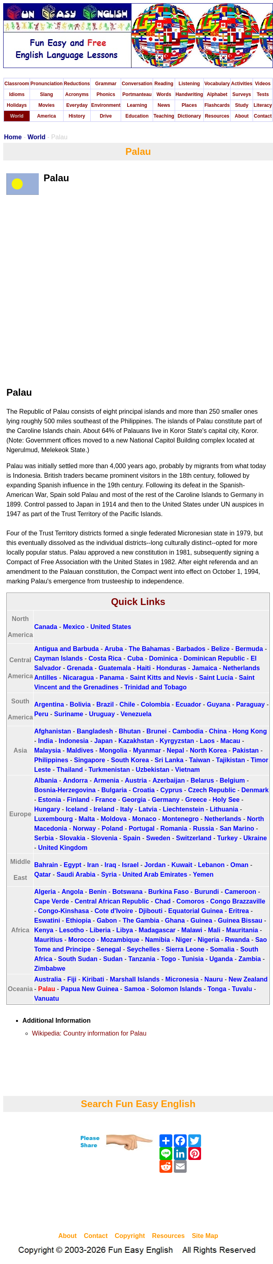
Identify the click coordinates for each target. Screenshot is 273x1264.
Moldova (114, 818)
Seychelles (143, 949)
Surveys (241, 94)
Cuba (135, 658)
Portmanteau (136, 94)
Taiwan (199, 760)
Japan (103, 740)
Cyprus (171, 790)
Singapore (89, 760)
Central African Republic (112, 901)
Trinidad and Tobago (155, 687)
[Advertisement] (138, 1204)
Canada (45, 626)
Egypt (72, 864)
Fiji (71, 979)
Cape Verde (51, 901)
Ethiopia (78, 920)
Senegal (109, 949)
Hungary (47, 809)
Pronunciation (46, 83)
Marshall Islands (135, 979)
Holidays (17, 105)
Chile (127, 704)
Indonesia (74, 740)
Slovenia (104, 838)
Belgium (232, 780)
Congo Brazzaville (237, 901)
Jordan (154, 864)
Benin (97, 891)
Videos (263, 83)
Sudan (113, 959)
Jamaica (204, 668)
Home (13, 137)
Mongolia (113, 750)
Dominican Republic (214, 658)
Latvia (148, 809)
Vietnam (187, 769)
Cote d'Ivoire (114, 910)
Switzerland (193, 838)
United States (110, 626)
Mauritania (242, 930)
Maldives (80, 750)
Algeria (45, 891)
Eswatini (47, 920)
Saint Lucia (216, 677)
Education (137, 116)
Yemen (203, 874)
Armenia (106, 780)
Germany (165, 799)
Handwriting (189, 94)
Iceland (77, 809)
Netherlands (222, 818)
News (163, 105)
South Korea (130, 760)
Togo (168, 959)
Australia (47, 979)
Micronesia (182, 979)
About (242, 116)
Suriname (68, 714)
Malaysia (47, 750)
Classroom (16, 83)
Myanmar (147, 750)
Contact (263, 116)
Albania (45, 780)
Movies (46, 105)
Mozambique (120, 939)
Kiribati (93, 979)
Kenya (43, 930)
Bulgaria (114, 790)
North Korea (208, 750)
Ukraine (255, 838)
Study (241, 105)
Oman (239, 864)
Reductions (77, 83)
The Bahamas (149, 648)
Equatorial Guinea (195, 910)
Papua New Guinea (89, 989)
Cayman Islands (58, 658)
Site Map (205, 1235)
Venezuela (136, 714)
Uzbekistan (152, 769)
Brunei (156, 731)
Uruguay (102, 714)
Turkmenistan (109, 769)
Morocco (81, 939)
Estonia (49, 799)
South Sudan (78, 959)
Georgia (134, 799)
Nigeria (208, 939)
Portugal (142, 828)
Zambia (250, 959)
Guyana (219, 704)
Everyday (77, 105)
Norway (84, 828)
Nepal (175, 750)
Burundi (206, 891)
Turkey (227, 838)
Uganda (221, 959)
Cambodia (187, 731)
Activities (241, 83)
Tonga (216, 989)
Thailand (69, 769)
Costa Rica (105, 658)
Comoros (190, 901)
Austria (136, 780)
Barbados (190, 648)
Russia (203, 828)
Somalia (222, 949)
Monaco (144, 818)
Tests (263, 94)
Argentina (49, 704)
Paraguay (250, 704)
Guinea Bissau (240, 920)
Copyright (130, 1235)
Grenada (80, 668)
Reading (163, 83)
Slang (46, 94)
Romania (173, 828)
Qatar (42, 874)
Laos (207, 740)
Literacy (262, 105)
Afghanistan (52, 731)
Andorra (75, 780)
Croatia (144, 790)
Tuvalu (242, 989)
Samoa (134, 989)
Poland (112, 828)
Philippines (51, 760)
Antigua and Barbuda (66, 648)
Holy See (226, 799)
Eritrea (239, 910)
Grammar (105, 83)
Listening (189, 83)
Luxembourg (53, 818)
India (45, 740)
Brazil (105, 704)
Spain (132, 838)
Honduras (171, 668)
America (46, 116)
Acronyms (77, 94)
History (77, 116)
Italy (126, 809)
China (218, 731)
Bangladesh (95, 731)
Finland (78, 799)
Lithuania (224, 809)
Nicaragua (78, 677)
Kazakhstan (136, 740)
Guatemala (114, 668)
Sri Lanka (169, 760)
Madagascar (157, 930)
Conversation (137, 83)
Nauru (213, 979)
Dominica (163, 658)
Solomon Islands (176, 989)
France (105, 799)
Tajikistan (230, 760)
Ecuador (188, 704)
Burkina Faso (168, 891)
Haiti (144, 668)
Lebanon (211, 864)
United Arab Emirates (154, 874)
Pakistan (246, 750)
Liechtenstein (183, 809)
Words (163, 94)
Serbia (44, 838)
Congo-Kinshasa (63, 910)
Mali (214, 930)
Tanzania (141, 959)
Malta (87, 818)
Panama (112, 677)
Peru (41, 714)
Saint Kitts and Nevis (161, 677)
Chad (163, 901)
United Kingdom (63, 847)
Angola (72, 891)
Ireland (104, 809)
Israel (130, 864)
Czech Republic (211, 790)
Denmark (255, 790)
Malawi (191, 930)
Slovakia (73, 838)
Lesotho (71, 930)
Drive (106, 116)
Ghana (175, 920)
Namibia (157, 939)
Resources (217, 116)
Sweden (158, 838)
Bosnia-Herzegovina (65, 790)
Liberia (100, 930)
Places (189, 105)
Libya (124, 930)
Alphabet (217, 94)
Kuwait (181, 864)
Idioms (17, 94)
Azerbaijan (169, 780)
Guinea (201, 920)
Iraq (110, 864)
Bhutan (130, 731)
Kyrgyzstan (176, 740)
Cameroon (240, 891)
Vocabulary (217, 83)
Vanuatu (46, 998)
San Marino (237, 828)
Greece (196, 799)
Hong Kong (249, 731)
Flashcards (216, 105)
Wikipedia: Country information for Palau (89, 1033)
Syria (109, 874)
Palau (46, 989)
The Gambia (141, 920)
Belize (220, 648)
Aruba (113, 648)
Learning (137, 105)
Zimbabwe (49, 968)
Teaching (163, 116)
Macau (230, 740)
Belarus (202, 780)
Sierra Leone (184, 949)
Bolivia (80, 704)
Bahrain (46, 864)
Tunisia (193, 959)
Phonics (105, 94)
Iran (93, 864)
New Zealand (248, 979)
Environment (105, 105)
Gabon (107, 920)
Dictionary (189, 116)
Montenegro (180, 818)
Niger (183, 939)
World (17, 116)
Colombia (155, 704)
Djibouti (151, 910)
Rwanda (237, 939)
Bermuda (249, 648)
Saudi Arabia (75, 874)
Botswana (127, 891)
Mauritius (48, 939)
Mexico (73, 626)
